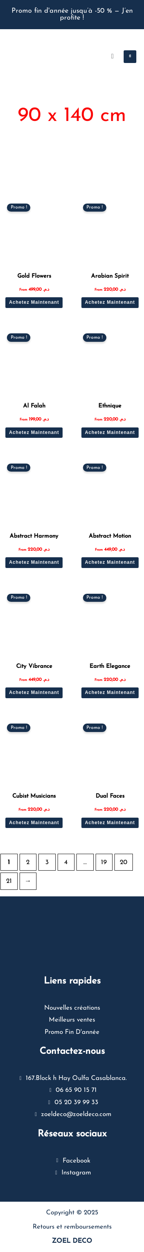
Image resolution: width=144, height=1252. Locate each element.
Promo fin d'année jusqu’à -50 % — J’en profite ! (72, 14)
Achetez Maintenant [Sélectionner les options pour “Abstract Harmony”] (34, 562)
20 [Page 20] (123, 862)
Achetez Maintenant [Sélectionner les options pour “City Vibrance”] (34, 692)
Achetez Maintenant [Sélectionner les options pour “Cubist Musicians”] (34, 822)
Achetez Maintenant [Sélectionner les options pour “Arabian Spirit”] (110, 302)
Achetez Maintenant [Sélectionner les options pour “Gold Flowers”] (34, 302)
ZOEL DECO (72, 1241)
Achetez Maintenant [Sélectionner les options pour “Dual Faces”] (110, 822)
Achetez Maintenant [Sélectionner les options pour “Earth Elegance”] (110, 692)
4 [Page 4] (66, 862)
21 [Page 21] (9, 881)
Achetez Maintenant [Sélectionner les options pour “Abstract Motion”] (110, 562)
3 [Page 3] (47, 862)
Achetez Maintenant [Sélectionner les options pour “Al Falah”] (34, 432)
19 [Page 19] (104, 862)
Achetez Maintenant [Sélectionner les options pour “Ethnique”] (110, 432)
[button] (130, 56)
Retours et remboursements (72, 1227)
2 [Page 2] (28, 862)
